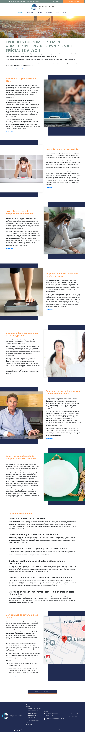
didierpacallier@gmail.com (20, 68)
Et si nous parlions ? (42, 692)
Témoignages (48, 12)
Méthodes (30, 12)
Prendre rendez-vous (73, 1)
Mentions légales (58, 730)
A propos (39, 12)
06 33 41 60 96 (58, 1)
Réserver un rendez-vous (13, 677)
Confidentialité (67, 730)
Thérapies (20, 12)
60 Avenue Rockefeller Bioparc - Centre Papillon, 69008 (24, 1)
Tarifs (57, 12)
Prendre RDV (9, 68)
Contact (64, 12)
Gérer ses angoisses (32, 713)
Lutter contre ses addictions (34, 708)
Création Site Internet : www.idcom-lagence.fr (29, 730)
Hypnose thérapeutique (33, 720)
